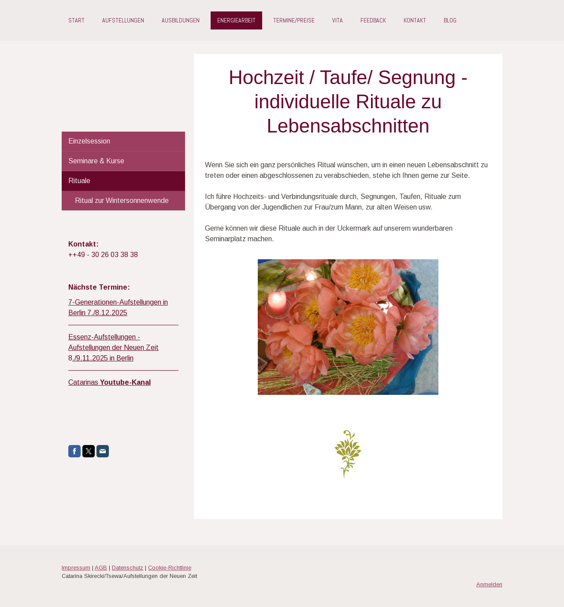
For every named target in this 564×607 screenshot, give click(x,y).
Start (76, 20)
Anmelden (489, 584)
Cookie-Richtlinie (169, 567)
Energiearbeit (236, 20)
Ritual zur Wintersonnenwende (122, 200)
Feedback (373, 20)
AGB (101, 567)
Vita (337, 20)
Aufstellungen (123, 20)
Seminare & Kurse (96, 161)
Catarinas (109, 382)
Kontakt (415, 20)
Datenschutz (127, 567)
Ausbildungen (181, 20)
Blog (450, 20)
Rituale (79, 180)
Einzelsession (89, 141)
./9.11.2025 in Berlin (103, 358)
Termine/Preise (294, 20)
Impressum (76, 567)
